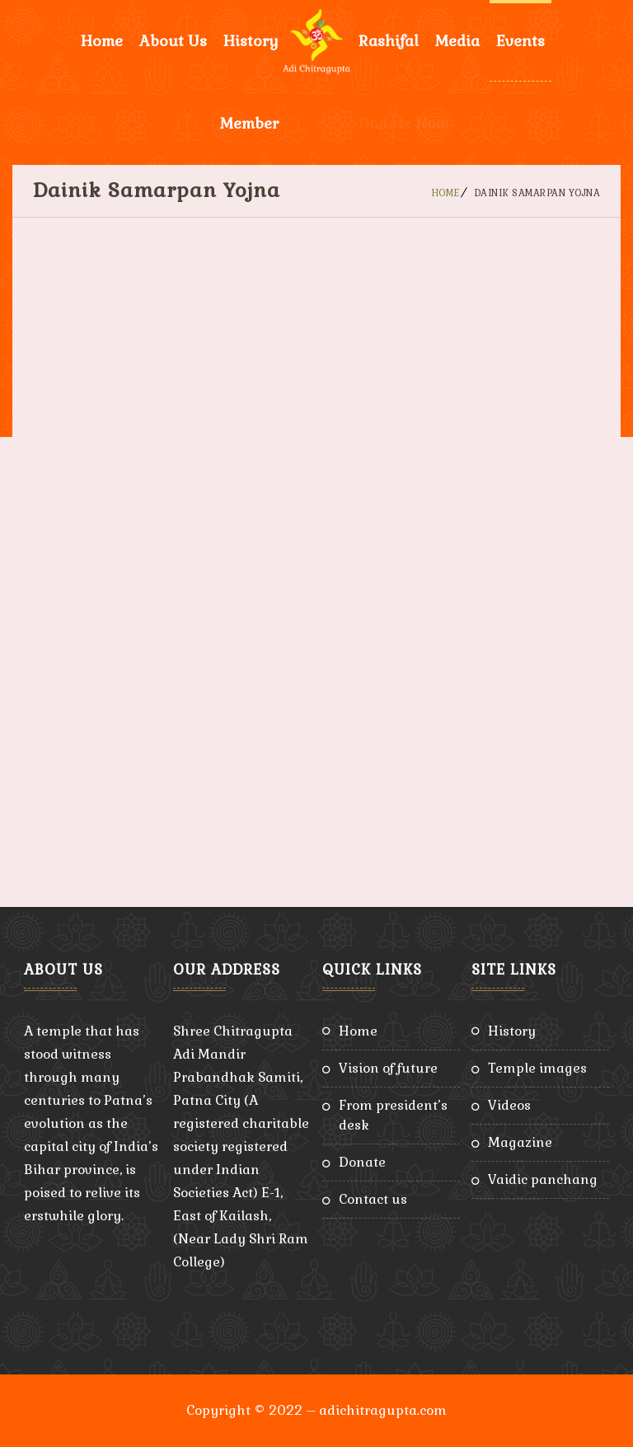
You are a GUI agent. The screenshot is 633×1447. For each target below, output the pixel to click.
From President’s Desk (393, 1115)
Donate (362, 1162)
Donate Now (403, 123)
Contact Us (373, 1199)
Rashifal (389, 40)
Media (457, 40)
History (251, 40)
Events (520, 40)
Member (249, 123)
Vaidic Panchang (543, 1179)
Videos (509, 1105)
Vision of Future (388, 1068)
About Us (173, 40)
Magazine (520, 1142)
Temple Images (537, 1068)
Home (102, 40)
